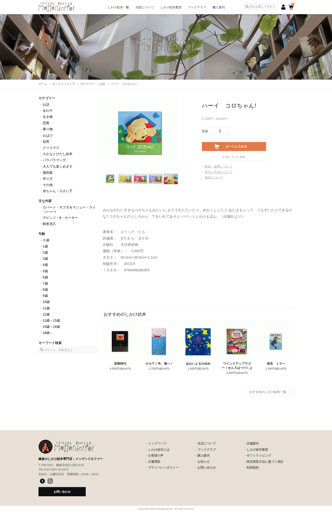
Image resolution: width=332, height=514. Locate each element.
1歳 (45, 246)
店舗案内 (253, 443)
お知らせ (203, 461)
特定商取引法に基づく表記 (265, 461)
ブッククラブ (197, 7)
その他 (48, 185)
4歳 (45, 265)
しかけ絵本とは (159, 449)
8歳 (45, 289)
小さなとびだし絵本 (57, 154)
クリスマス (51, 148)
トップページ (157, 443)
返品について (214, 177)
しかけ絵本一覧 (118, 7)
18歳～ (48, 333)
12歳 (46, 314)
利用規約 (253, 467)
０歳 (46, 240)
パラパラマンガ (54, 160)
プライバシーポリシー (163, 467)
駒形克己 (49, 224)
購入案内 (219, 7)
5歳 (45, 271)
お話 (46, 104)
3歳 (45, 258)
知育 (46, 141)
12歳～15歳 (51, 320)
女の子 (48, 110)
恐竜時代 (120, 363)
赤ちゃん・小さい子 (57, 191)
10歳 (46, 302)
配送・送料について (218, 166)
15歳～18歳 (51, 326)
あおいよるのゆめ (198, 363)
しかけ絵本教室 (171, 7)
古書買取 (154, 461)
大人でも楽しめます (57, 166)
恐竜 (46, 123)
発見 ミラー (276, 363)
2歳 (45, 252)
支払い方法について (218, 172)
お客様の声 (155, 455)
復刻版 (48, 172)
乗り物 (48, 129)
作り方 (48, 179)
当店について (144, 7)
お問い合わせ (206, 467)
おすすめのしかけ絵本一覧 (267, 392)
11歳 (46, 308)
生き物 (48, 117)
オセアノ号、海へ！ (159, 363)
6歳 (45, 277)
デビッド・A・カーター (60, 218)
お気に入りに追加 (234, 157)
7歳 (45, 283)
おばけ (48, 135)
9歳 (45, 296)
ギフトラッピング (259, 455)
